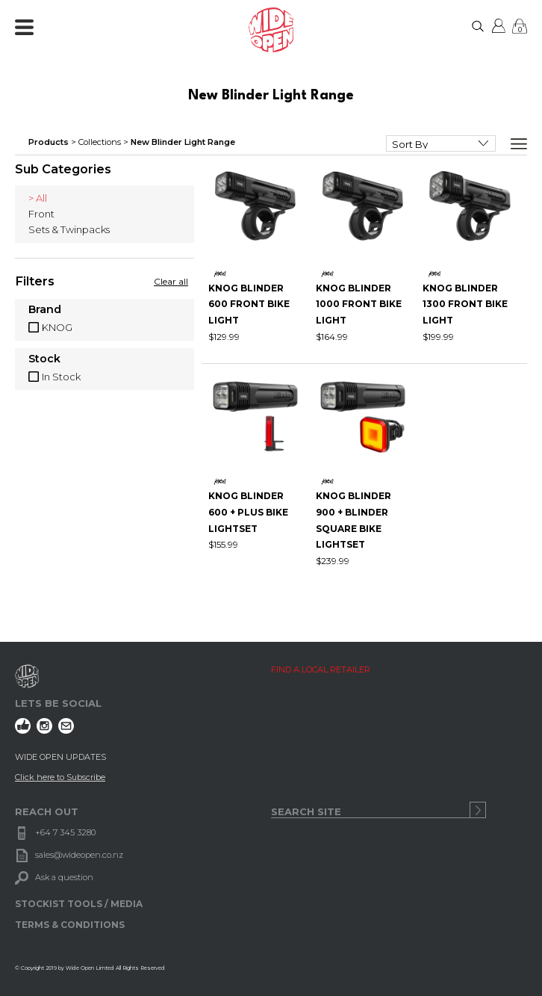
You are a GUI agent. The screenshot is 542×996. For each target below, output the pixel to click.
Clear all (171, 281)
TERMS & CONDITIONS (70, 924)
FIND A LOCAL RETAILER (320, 669)
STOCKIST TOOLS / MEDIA (79, 903)
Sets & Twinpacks (69, 229)
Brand (44, 310)
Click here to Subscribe (60, 777)
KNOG (57, 327)
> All (37, 198)
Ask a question (64, 877)
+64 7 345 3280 (65, 832)
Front (41, 214)
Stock (44, 359)
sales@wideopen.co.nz (79, 855)
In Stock (61, 377)
